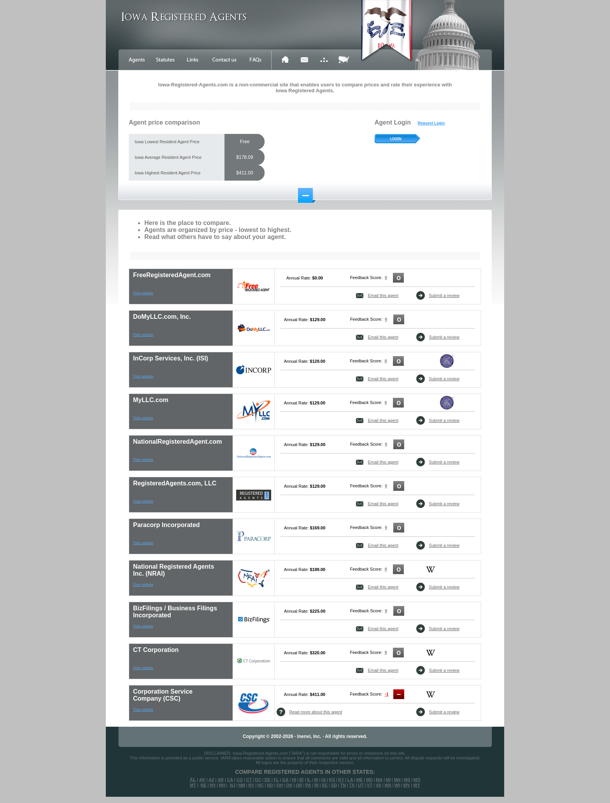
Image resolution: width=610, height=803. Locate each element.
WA (387, 785)
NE (204, 785)
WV (406, 785)
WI (397, 785)
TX (352, 785)
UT (361, 785)
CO (240, 779)
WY (416, 785)
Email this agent (383, 295)
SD (334, 785)
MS (407, 779)
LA (350, 779)
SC (325, 785)
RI (316, 785)
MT (193, 785)
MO (417, 779)
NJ (232, 785)
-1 (387, 694)
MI (388, 779)
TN (343, 785)
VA (378, 785)
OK (289, 785)
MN (397, 779)
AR (220, 779)
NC (261, 785)
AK (202, 779)
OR (299, 785)
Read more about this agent (315, 712)
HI (294, 779)
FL (276, 779)
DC (258, 779)
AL (193, 779)
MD (369, 779)
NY (251, 785)
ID (301, 779)
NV (213, 785)
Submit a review (444, 295)
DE (267, 779)
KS (332, 779)
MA (379, 779)
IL (309, 779)
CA (230, 779)
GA (285, 779)
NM (241, 785)
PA (308, 785)
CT (249, 779)
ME (359, 779)
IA (323, 779)
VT (369, 785)
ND (270, 785)
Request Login (431, 123)
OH (279, 785)
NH (222, 785)
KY (341, 779)
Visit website (143, 293)
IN (316, 779)
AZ (211, 779)
